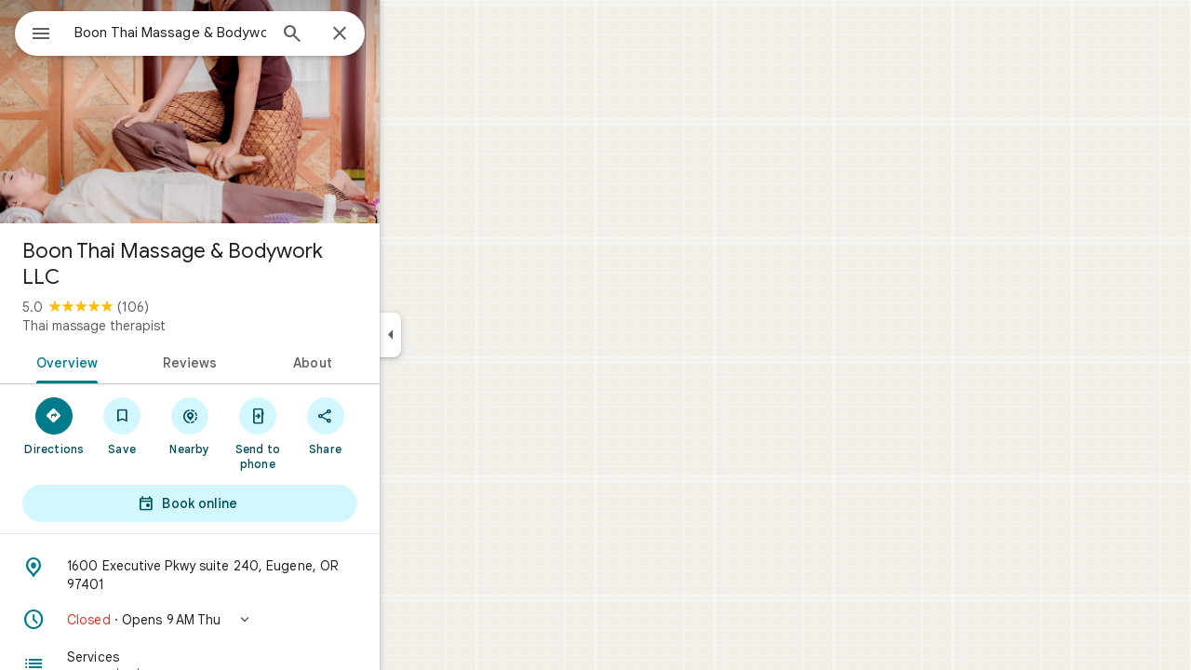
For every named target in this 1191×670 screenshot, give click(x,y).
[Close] (406, 34)
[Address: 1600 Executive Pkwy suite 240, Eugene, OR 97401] (257, 575)
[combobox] (218, 32)
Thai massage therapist (161, 325)
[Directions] (121, 425)
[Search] (359, 35)
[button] (257, 619)
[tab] (131, 361)
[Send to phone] (324, 433)
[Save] (189, 425)
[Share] (392, 425)
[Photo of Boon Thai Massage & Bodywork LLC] (257, 111)
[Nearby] (257, 425)
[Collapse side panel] (457, 335)
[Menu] (33, 31)
